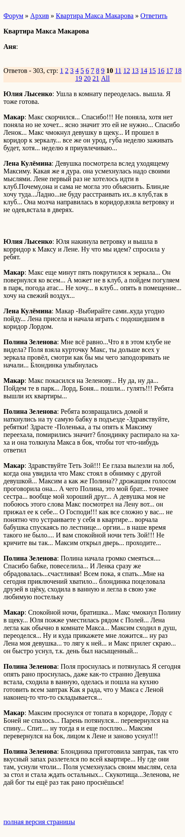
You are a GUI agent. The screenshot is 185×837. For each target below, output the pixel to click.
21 (95, 78)
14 (143, 70)
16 (161, 70)
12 (126, 70)
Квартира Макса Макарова (94, 15)
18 (178, 70)
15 (152, 70)
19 (78, 78)
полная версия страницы (39, 821)
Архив (39, 15)
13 (135, 70)
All (105, 78)
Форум (13, 15)
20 (87, 78)
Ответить (153, 15)
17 (169, 70)
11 (118, 70)
